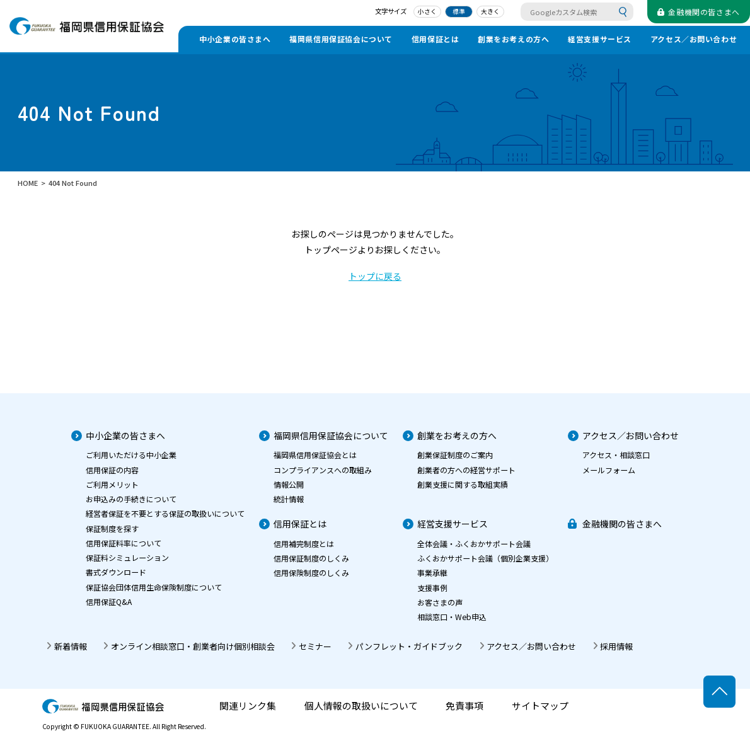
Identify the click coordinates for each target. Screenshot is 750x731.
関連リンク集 (247, 706)
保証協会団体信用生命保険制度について (154, 587)
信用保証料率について (123, 543)
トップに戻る (375, 276)
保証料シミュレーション (127, 557)
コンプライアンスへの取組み (323, 469)
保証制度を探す (112, 528)
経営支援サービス (600, 38)
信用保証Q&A (109, 601)
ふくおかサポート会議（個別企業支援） (485, 558)
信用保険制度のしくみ (311, 572)
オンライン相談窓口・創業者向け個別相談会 (193, 646)
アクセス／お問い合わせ (693, 38)
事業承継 (432, 572)
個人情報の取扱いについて (361, 706)
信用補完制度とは (304, 543)
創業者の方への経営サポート (466, 469)
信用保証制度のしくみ (311, 558)
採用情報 (616, 646)
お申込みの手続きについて (131, 498)
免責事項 (464, 706)
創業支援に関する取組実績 (462, 484)
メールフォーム (608, 469)
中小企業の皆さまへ (234, 38)
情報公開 (289, 484)
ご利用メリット (112, 484)
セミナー (315, 646)
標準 (459, 11)
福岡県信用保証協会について (341, 38)
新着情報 (70, 646)
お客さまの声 (440, 602)
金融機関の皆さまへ (622, 523)
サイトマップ (540, 706)
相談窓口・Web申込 (452, 616)
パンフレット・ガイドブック (409, 646)
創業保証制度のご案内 (455, 454)
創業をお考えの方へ (513, 38)
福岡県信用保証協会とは (315, 454)
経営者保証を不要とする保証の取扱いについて (165, 513)
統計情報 (289, 498)
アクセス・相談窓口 (616, 454)
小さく (427, 11)
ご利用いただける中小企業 (131, 454)
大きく (490, 11)
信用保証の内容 (112, 469)
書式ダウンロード (116, 572)
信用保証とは (435, 38)
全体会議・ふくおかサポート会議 (474, 543)
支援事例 (432, 587)
